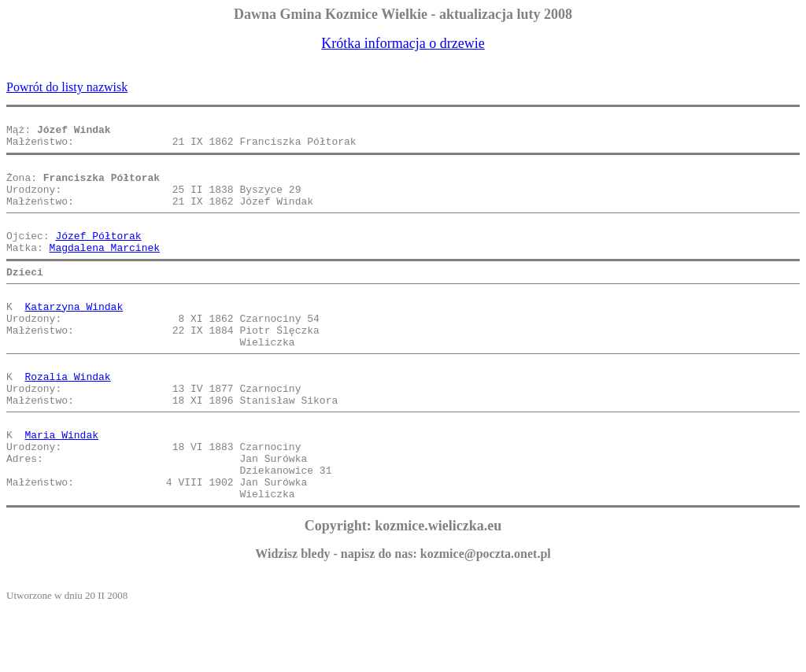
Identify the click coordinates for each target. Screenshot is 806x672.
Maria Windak (61, 486)
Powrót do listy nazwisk (67, 87)
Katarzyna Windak (73, 337)
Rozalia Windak (67, 419)
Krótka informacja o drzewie (402, 43)
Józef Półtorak (98, 256)
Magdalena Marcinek (105, 271)
